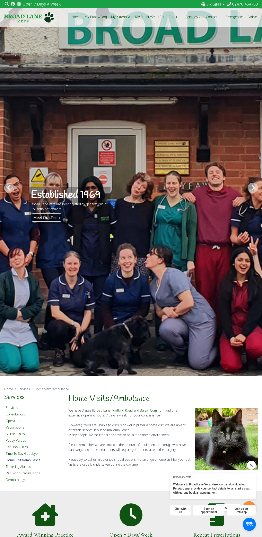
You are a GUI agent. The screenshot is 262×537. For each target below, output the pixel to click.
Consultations (16, 414)
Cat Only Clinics (17, 447)
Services (24, 389)
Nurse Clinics (15, 434)
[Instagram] (18, 4)
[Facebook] (12, 4)
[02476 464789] (242, 4)
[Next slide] (253, 188)
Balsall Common (151, 410)
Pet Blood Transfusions (23, 473)
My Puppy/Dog (96, 17)
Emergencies (235, 17)
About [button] (174, 17)
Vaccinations (15, 427)
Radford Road (122, 410)
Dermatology (15, 479)
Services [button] (193, 17)
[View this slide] (131, 188)
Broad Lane (102, 410)
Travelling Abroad (18, 466)
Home (75, 17)
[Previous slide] (9, 188)
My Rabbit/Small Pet (149, 17)
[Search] (6, 4)
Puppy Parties (16, 440)
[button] (213, 4)
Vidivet (253, 17)
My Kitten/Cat (121, 17)
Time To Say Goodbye (22, 453)
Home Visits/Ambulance (23, 460)
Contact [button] (213, 17)
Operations (14, 421)
